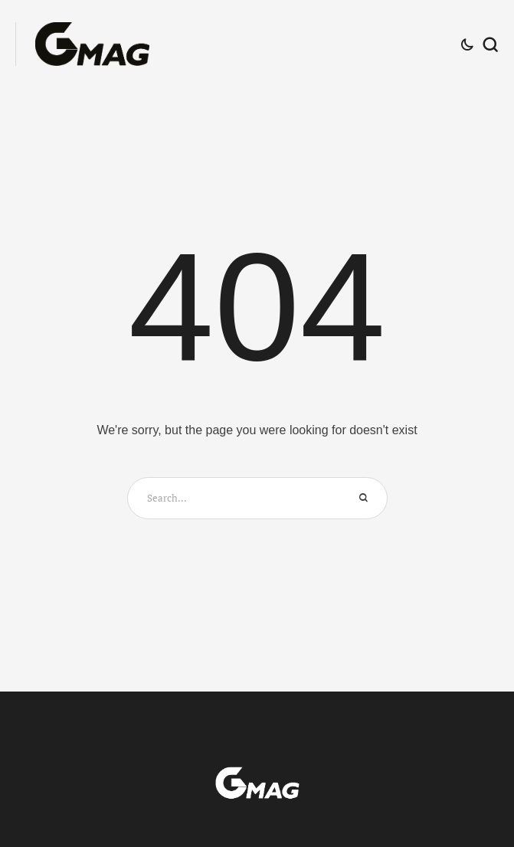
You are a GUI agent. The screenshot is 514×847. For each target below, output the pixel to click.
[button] (473, 781)
